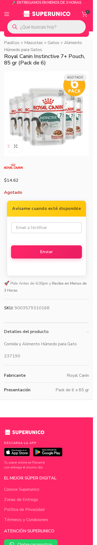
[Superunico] (24, 434)
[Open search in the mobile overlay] (46, 27)
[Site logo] (46, 14)
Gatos (53, 43)
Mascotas (33, 43)
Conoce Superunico (21, 489)
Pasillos (11, 43)
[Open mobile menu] (6, 14)
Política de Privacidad (24, 509)
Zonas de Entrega (21, 500)
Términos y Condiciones (26, 520)
